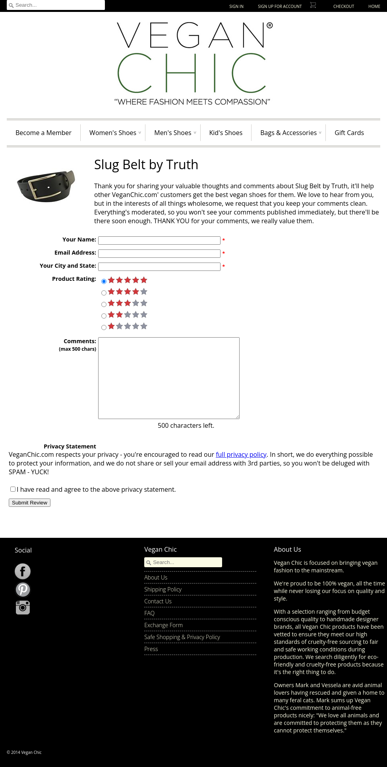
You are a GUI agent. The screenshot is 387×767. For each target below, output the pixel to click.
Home (374, 6)
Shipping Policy (163, 589)
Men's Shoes (172, 132)
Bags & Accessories (288, 132)
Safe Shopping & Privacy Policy (182, 637)
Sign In (236, 6)
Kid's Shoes (226, 132)
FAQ (149, 613)
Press (151, 649)
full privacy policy (241, 454)
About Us (155, 577)
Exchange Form (163, 625)
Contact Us (158, 601)
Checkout (343, 6)
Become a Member (43, 132)
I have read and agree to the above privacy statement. (96, 489)
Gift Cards (349, 132)
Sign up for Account (280, 6)
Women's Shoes (112, 132)
